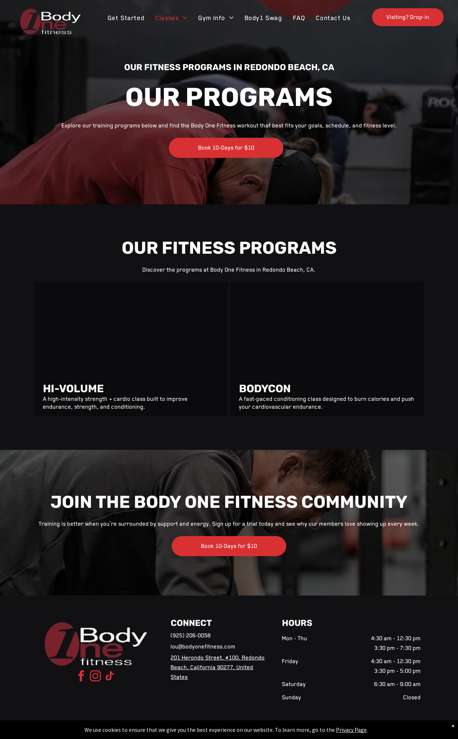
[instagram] (95, 677)
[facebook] (81, 677)
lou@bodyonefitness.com (203, 646)
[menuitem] (126, 18)
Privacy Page (351, 729)
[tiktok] (109, 677)
